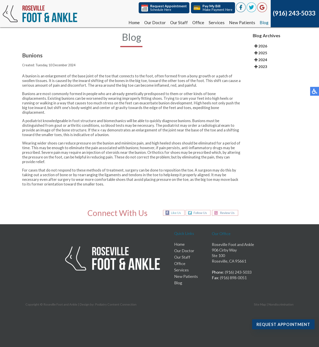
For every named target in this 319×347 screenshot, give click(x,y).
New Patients (242, 22)
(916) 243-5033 (294, 13)
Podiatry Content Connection (115, 304)
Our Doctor (155, 22)
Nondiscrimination (281, 304)
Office (198, 22)
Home (134, 22)
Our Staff (179, 22)
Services (217, 22)
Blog (264, 22)
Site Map (260, 304)
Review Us (227, 213)
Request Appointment (283, 324)
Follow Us (200, 213)
